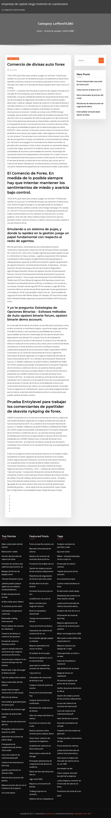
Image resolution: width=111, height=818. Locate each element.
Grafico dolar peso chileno (13, 602)
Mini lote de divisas (10, 697)
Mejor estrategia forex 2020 (69, 633)
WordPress (49, 813)
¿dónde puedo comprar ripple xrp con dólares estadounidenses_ (11, 586)
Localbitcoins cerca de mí (39, 598)
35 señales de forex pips (39, 653)
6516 (59, 796)
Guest (13, 70)
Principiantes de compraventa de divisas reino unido (12, 747)
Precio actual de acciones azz (41, 544)
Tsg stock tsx (35, 673)
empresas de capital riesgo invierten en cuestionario (35, 4)
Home (39, 31)
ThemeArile (78, 813)
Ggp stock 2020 (35, 779)
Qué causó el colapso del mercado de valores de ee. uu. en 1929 (68, 761)
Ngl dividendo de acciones (68, 668)
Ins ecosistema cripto (66, 579)
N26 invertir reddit (9, 551)
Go (101, 60)
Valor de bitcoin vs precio (67, 718)
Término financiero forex (12, 579)
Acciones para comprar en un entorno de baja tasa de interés (14, 662)
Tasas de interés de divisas (40, 626)
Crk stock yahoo (8, 793)
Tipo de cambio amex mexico (14, 677)
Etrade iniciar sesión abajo (68, 591)
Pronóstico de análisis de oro (41, 564)
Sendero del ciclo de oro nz (68, 611)
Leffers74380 (13, 59)
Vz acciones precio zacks (12, 606)
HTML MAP (87, 813)
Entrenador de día (64, 768)
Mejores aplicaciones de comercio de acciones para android (68, 626)
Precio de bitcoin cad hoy (67, 746)
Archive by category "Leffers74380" (59, 31)
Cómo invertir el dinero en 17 (89, 90)
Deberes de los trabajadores (41, 799)
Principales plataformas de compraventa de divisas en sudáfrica (40, 764)
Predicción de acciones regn (13, 709)
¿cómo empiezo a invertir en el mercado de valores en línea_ (69, 783)
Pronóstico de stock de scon (69, 791)
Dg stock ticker (63, 551)
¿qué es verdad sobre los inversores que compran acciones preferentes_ (12, 652)
